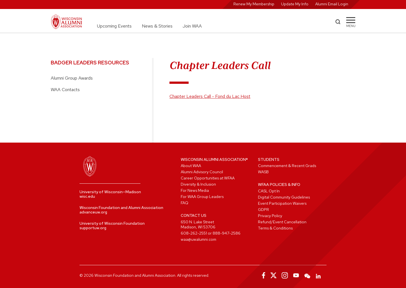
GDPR (263, 209)
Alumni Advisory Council (202, 171)
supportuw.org (93, 227)
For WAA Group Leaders (202, 196)
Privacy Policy (270, 215)
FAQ (184, 202)
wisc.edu (87, 196)
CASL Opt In (269, 191)
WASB (263, 171)
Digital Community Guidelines (284, 197)
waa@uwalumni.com (198, 239)
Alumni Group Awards (72, 78)
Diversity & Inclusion (198, 184)
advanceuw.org (93, 212)
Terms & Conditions (275, 228)
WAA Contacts (65, 90)
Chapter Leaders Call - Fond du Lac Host (209, 96)
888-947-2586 (226, 233)
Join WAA (192, 26)
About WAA (191, 165)
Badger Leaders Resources (90, 62)
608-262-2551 (194, 233)
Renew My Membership (253, 3)
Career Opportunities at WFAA (208, 178)
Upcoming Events (114, 26)
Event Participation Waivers (282, 203)
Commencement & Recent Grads (287, 165)
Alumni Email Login (331, 3)
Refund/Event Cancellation (282, 221)
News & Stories (157, 26)
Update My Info (294, 3)
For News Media (195, 190)
